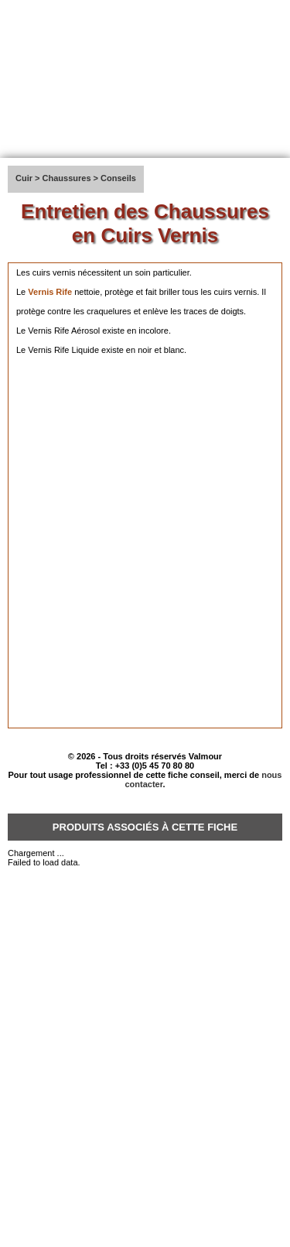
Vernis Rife (50, 291)
